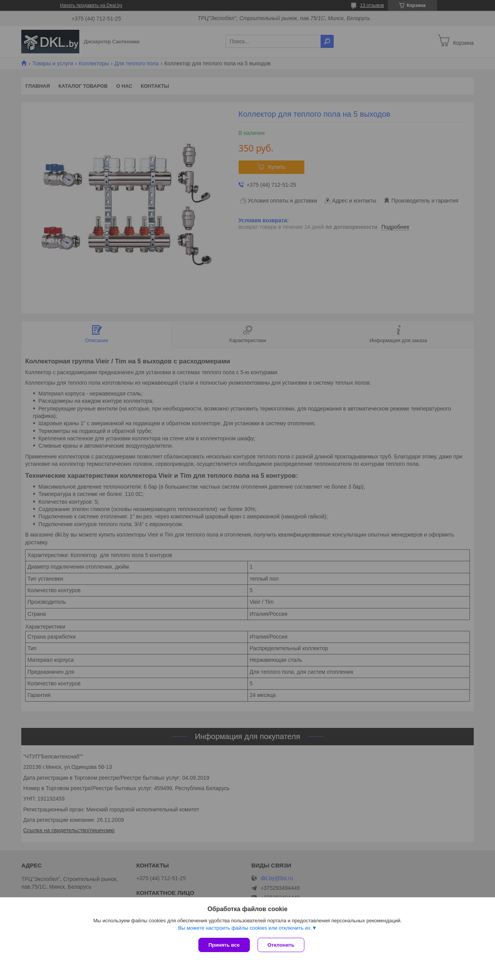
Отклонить (281, 945)
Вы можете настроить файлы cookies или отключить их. (245, 928)
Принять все (224, 945)
